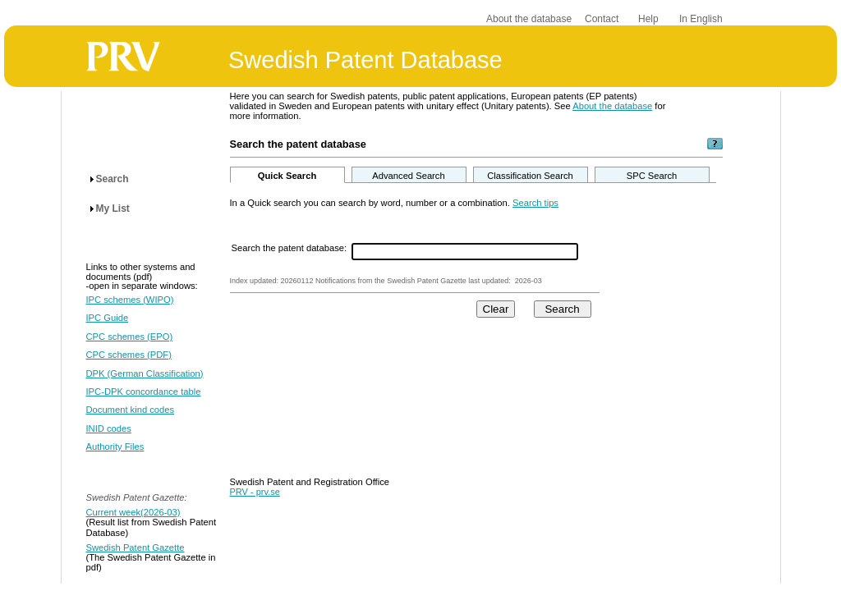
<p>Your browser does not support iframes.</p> (476, 388)
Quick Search (287, 176)
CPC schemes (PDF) (129, 355)
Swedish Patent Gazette (135, 547)
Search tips (535, 203)
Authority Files (115, 446)
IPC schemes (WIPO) (130, 300)
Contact (601, 19)
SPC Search (652, 176)
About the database (529, 19)
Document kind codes (130, 410)
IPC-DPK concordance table (143, 391)
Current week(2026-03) (133, 512)
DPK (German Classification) (145, 373)
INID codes (108, 428)
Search (112, 179)
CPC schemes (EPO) (129, 336)
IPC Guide (107, 318)
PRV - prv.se (255, 492)
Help (648, 19)
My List (113, 208)
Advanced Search (408, 176)
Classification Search (529, 176)
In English (701, 19)
